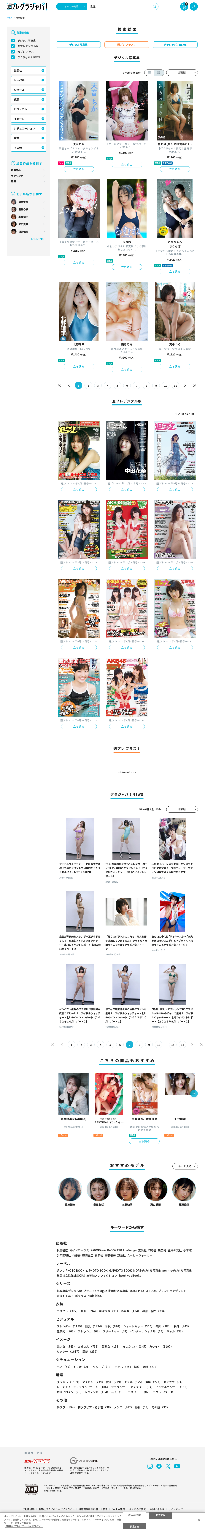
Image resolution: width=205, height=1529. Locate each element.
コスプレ (68, 1311)
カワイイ (161, 1346)
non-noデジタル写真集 (177, 1270)
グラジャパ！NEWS (29, 57)
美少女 (66, 1346)
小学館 (187, 1250)
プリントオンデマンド (172, 1291)
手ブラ (66, 1407)
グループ (103, 1367)
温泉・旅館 (146, 1367)
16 (182, 1045)
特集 (13, 181)
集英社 (162, 1250)
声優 (153, 1382)
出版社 (18, 70)
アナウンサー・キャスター (132, 1387)
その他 (18, 148)
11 (175, 385)
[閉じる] (199, 1520)
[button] (194, 1094)
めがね (131, 1311)
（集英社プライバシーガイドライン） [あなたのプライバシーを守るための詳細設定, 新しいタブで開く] (24, 1526)
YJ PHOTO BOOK (97, 1270)
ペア (64, 1367)
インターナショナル (147, 1331)
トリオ (82, 1367)
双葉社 (121, 1255)
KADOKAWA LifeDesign (122, 1250)
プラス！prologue (95, 1291)
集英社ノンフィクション (101, 1275)
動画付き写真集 (118, 1291)
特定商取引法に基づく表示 (93, 1509)
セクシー (69, 1351)
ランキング (17, 175)
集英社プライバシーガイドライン (56, 1509)
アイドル (93, 1382)
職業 (16, 138)
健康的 (66, 1331)
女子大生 (173, 1382)
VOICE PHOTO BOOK (143, 1291)
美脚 (163, 1326)
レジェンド (97, 1392)
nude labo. (95, 1296)
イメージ (19, 119)
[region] (102, 1520)
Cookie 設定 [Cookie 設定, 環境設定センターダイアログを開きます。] (134, 1514)
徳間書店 (87, 1255)
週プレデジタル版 (28, 46)
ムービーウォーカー (139, 1255)
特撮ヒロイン (70, 1392)
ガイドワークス (79, 1250)
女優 (114, 1382)
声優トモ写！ (65, 1296)
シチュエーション (24, 128)
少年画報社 (64, 1255)
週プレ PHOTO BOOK (70, 1270)
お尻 (113, 1326)
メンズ (124, 1407)
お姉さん (89, 1346)
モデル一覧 (37, 239)
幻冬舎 (152, 1250)
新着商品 (16, 170)
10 (165, 385)
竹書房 (76, 1255)
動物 (142, 1407)
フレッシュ (89, 1331)
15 (172, 1045)
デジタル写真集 (27, 40)
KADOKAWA (98, 1250)
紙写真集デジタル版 (69, 1291)
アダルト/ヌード (163, 1392)
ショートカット (138, 1326)
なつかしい (135, 1346)
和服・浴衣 (154, 1311)
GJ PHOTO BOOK (120, 1270)
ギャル (175, 1331)
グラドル (69, 1382)
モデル (134, 1382)
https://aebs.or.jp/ (53, 1490)
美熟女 (111, 1346)
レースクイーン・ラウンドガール (83, 1387)
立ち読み (79, 169)
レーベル (19, 80)
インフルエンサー (172, 1387)
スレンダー (70, 1326)
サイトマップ (175, 1509)
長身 (182, 1326)
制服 (89, 1311)
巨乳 (94, 1326)
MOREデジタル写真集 (147, 1270)
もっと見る (185, 1166)
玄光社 (142, 1250)
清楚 (90, 1351)
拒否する (160, 1514)
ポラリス (80, 1296)
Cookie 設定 (118, 1509)
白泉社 (99, 1255)
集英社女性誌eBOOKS (71, 1275)
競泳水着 (109, 1311)
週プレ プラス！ (27, 52)
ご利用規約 (28, 1509)
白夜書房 (110, 1255)
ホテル (124, 1367)
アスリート (139, 1392)
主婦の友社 (175, 1250)
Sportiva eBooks (130, 1275)
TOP (9, 18)
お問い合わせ (157, 1509)
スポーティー (116, 1331)
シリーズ (19, 90)
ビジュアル (20, 109)
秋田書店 (62, 1250)
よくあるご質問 (137, 1509)
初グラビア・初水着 (95, 1407)
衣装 (16, 99)
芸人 (118, 1392)
